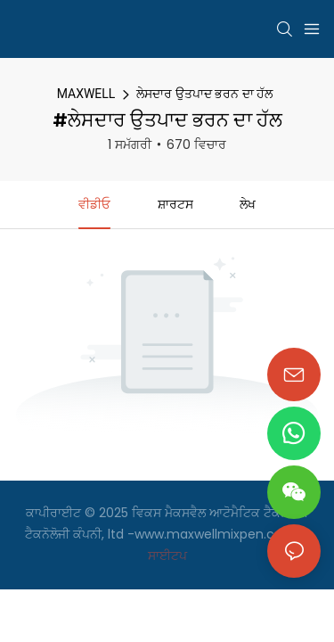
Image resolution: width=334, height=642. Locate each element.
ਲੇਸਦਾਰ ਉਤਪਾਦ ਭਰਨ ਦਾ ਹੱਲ (204, 93)
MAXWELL (86, 93)
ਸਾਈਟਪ (167, 555)
